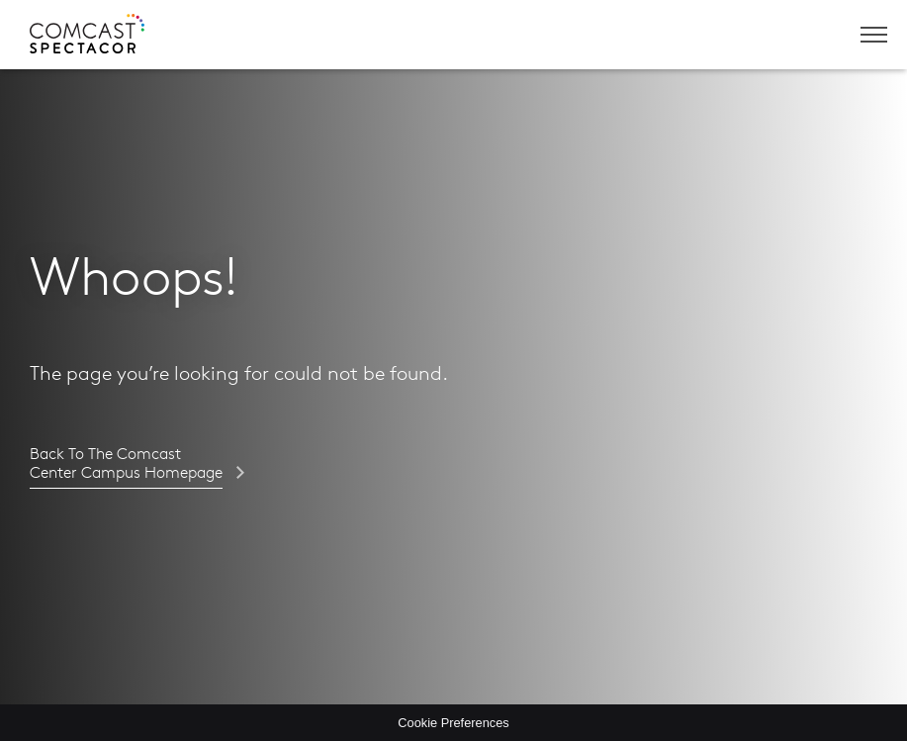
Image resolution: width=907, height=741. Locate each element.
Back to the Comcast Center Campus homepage (126, 464)
